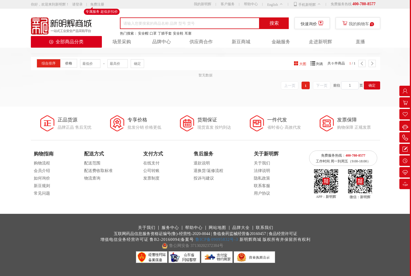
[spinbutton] (350, 85)
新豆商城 (241, 41)
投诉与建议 (204, 178)
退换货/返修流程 (208, 171)
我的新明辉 (202, 4)
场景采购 (121, 41)
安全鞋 (178, 33)
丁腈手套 (165, 33)
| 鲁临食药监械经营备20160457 (238, 234)
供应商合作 (201, 41)
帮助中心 (251, 4)
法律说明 (262, 171)
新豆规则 (42, 186)
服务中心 (170, 228)
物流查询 (92, 178)
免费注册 (97, 4)
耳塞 (188, 33)
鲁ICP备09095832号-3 (216, 239)
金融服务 (281, 41)
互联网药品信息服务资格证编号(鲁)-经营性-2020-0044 (162, 234)
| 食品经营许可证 (282, 234)
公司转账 (151, 171)
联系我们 (264, 228)
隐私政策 (262, 178)
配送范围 (92, 163)
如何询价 (42, 178)
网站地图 (217, 228)
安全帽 (143, 33)
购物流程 (42, 163)
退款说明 (202, 163)
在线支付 (151, 163)
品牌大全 (241, 228)
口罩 (153, 33)
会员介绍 (42, 171)
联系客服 (262, 186)
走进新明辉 (320, 41)
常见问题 (42, 193)
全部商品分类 (66, 41)
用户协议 (262, 193)
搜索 (274, 23)
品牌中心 (161, 41)
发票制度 (151, 178)
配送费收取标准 (98, 171)
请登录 (77, 4)
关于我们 (262, 163)
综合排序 (49, 63)
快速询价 (309, 24)
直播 (360, 41)
